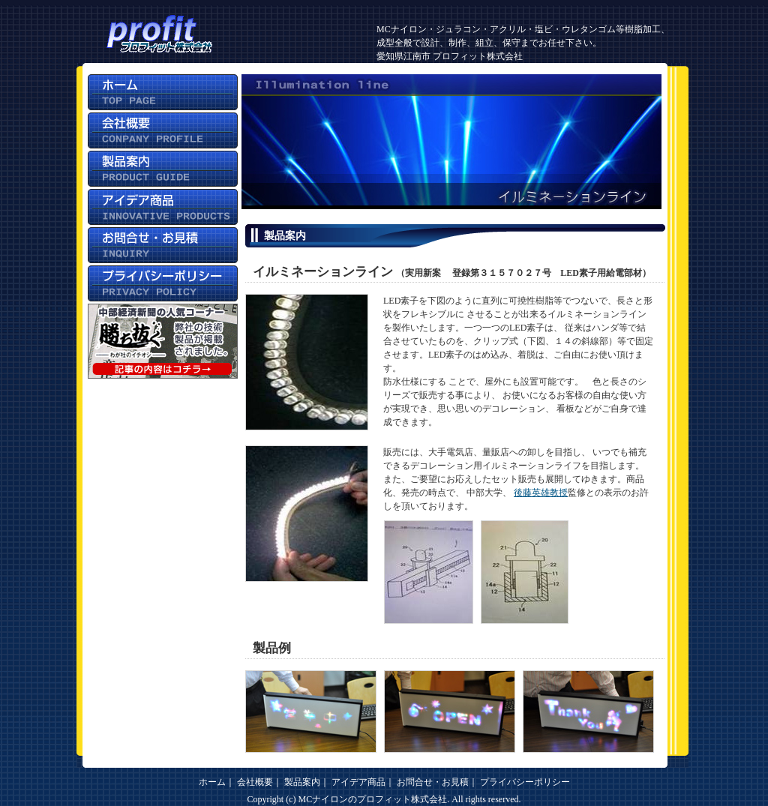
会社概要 (255, 782)
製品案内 (302, 782)
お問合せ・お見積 (433, 782)
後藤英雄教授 (541, 492)
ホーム (212, 782)
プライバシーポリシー (525, 782)
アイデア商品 (359, 782)
